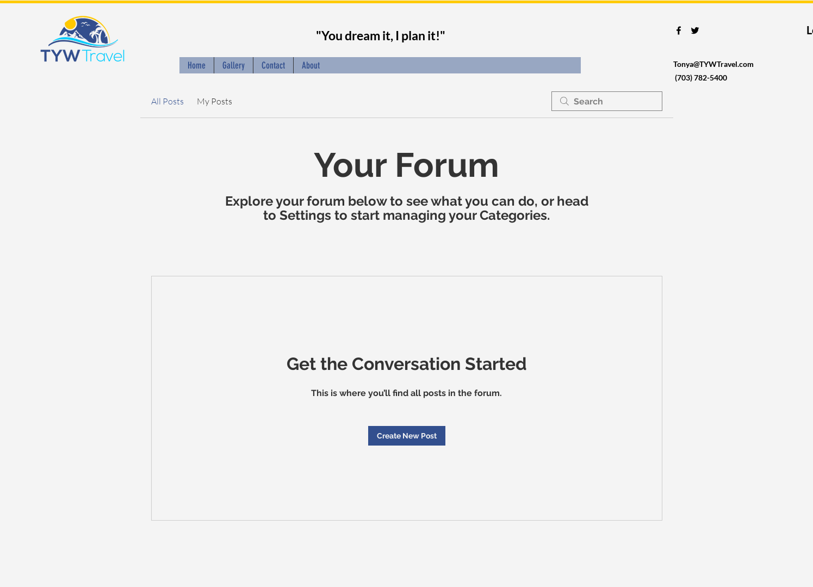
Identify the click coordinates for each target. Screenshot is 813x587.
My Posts (214, 101)
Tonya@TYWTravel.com (713, 64)
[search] (606, 101)
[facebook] (678, 30)
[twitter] (695, 30)
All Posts (167, 101)
